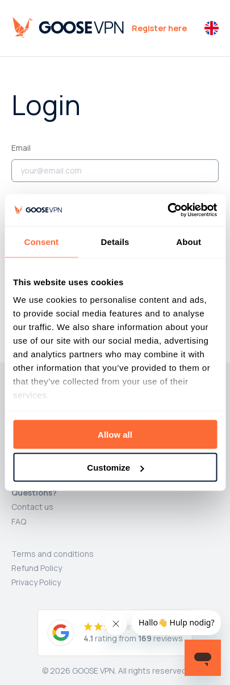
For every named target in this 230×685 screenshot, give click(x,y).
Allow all (115, 434)
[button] (211, 28)
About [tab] (188, 241)
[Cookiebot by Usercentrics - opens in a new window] (167, 210)
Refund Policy (36, 568)
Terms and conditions (52, 553)
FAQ (18, 521)
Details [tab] (115, 241)
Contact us (32, 506)
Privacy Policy (36, 582)
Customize (115, 467)
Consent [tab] (41, 241)
